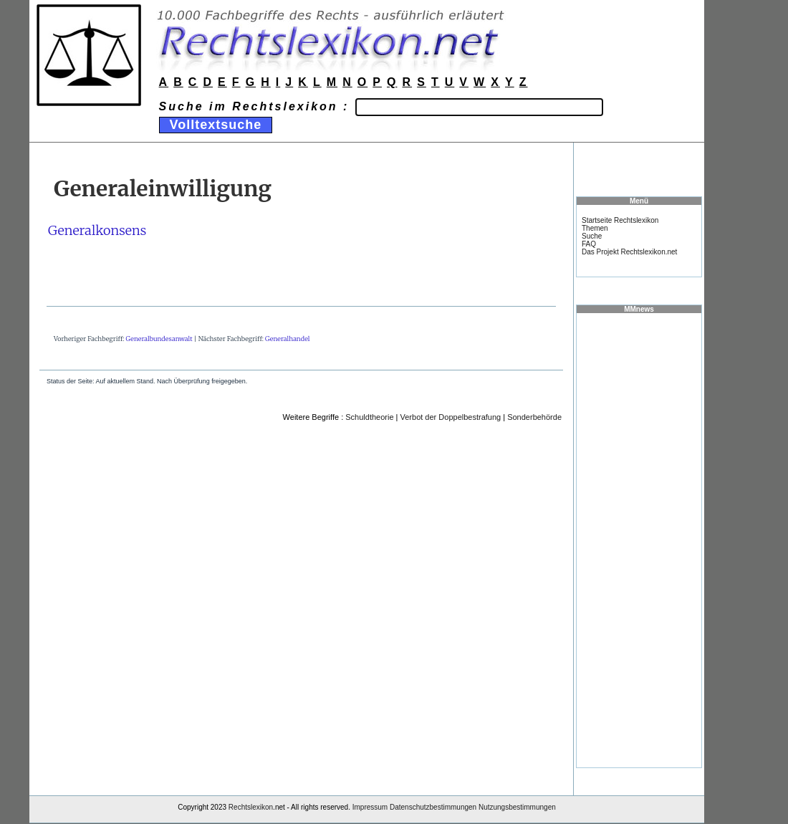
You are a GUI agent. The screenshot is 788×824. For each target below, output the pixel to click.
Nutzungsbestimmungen (517, 807)
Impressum (370, 807)
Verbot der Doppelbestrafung (450, 417)
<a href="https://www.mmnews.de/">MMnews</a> (639, 539)
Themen (595, 228)
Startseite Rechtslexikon (620, 220)
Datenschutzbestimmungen (433, 807)
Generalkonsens (97, 230)
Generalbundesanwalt (159, 338)
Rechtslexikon (251, 807)
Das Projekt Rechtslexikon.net (629, 252)
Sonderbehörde (534, 417)
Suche (592, 236)
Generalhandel (287, 338)
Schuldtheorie (369, 417)
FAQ (589, 244)
